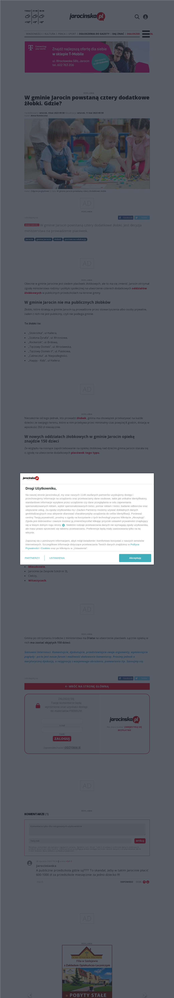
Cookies (45, 548)
